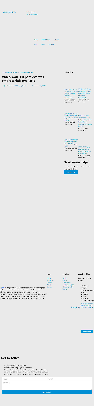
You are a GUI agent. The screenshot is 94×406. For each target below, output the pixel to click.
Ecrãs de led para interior (26, 72)
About (43, 44)
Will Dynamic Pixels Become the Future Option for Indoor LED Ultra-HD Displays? (84, 93)
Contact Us (70, 172)
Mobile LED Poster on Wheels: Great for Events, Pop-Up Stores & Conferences (71, 93)
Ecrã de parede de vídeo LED (10, 72)
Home (36, 40)
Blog (35, 44)
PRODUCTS (46, 40)
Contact (51, 44)
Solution (56, 40)
